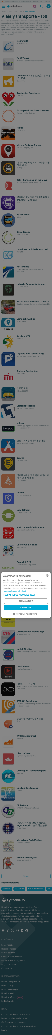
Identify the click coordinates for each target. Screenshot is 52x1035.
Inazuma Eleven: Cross (11, 1)
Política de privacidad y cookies (14, 1018)
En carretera (19, 889)
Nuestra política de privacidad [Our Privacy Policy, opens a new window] (14, 591)
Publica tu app (7, 985)
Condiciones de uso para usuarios (15, 1014)
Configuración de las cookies (13, 1022)
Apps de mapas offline (35, 889)
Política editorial (8, 952)
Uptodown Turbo (12, 997)
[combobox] (47, 575)
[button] (26, 595)
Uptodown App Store (10, 981)
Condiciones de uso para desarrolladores (18, 1026)
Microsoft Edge (37, 1)
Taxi (49, 889)
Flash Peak (47, 1)
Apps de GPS (7, 889)
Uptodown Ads (7, 993)
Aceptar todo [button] (26, 608)
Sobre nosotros (7, 945)
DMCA (4, 1030)
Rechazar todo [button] (26, 601)
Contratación (6, 968)
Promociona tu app (9, 989)
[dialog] (26, 595)
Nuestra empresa (8, 949)
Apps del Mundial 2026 (25, 1)
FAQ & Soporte (7, 1001)
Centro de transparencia (11, 956)
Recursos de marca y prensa (13, 960)
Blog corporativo (8, 964)
